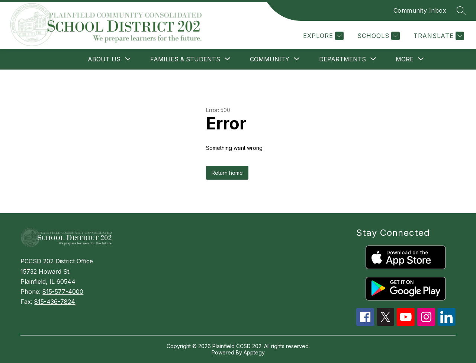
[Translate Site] (438, 36)
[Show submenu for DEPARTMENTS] (342, 59)
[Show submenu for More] (405, 59)
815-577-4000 (62, 291)
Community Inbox (420, 10)
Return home (227, 173)
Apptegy (254, 352)
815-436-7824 (54, 301)
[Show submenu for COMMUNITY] (269, 59)
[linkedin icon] (447, 323)
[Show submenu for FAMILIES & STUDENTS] (185, 59)
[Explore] (322, 36)
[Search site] (461, 10)
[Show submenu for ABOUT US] (104, 59)
